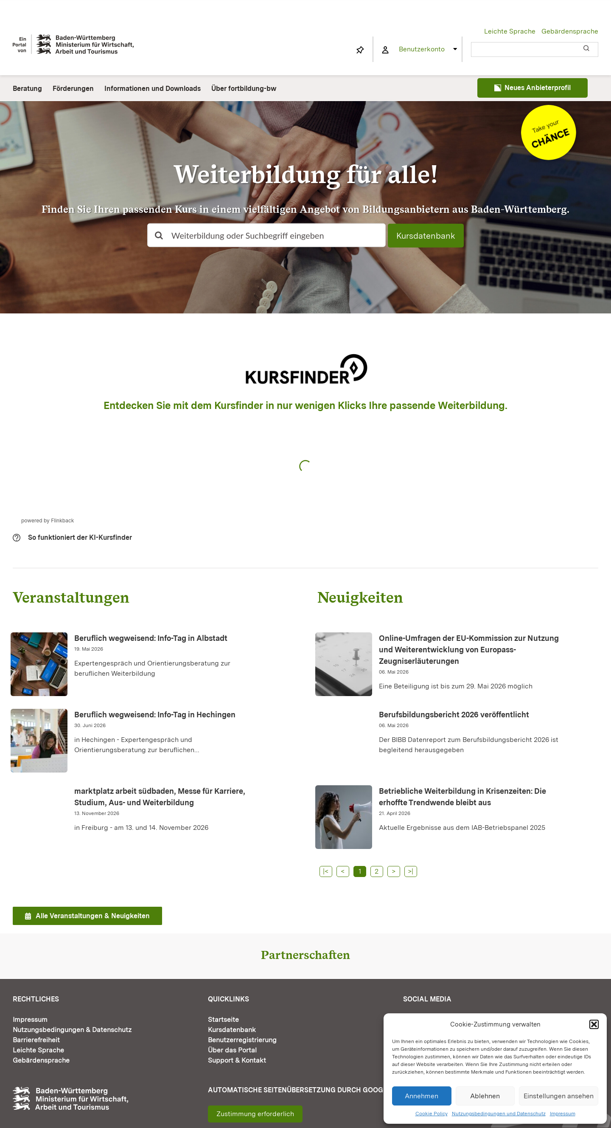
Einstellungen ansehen (559, 1096)
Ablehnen (485, 1096)
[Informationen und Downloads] (548, 108)
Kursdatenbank (425, 236)
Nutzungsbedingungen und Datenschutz (499, 1114)
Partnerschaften (305, 955)
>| (410, 871)
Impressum (562, 1114)
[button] (594, 1024)
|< (325, 871)
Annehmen (421, 1096)
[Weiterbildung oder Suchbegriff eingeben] (266, 235)
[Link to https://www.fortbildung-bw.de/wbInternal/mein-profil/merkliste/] (360, 50)
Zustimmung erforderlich (255, 1114)
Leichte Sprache (509, 31)
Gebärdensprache (569, 31)
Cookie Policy (431, 1114)
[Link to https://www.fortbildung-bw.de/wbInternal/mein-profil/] (385, 50)
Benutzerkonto (422, 49)
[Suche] (159, 235)
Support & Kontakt (237, 1060)
